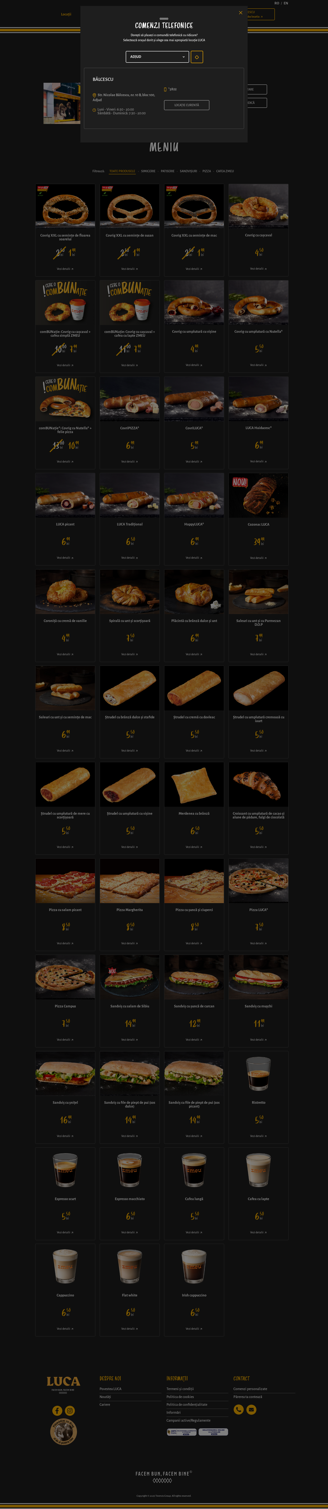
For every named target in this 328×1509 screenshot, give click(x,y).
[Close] (240, 12)
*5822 (172, 89)
